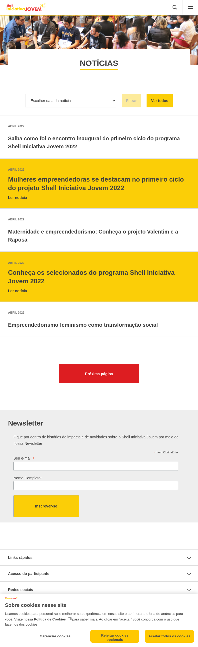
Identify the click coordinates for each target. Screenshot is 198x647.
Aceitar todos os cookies (169, 636)
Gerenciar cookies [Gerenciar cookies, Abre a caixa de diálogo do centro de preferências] (55, 636)
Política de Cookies (50, 619)
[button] (190, 8)
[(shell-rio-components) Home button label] (26, 7)
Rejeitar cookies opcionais (115, 637)
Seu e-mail (24, 458)
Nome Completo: (27, 478)
